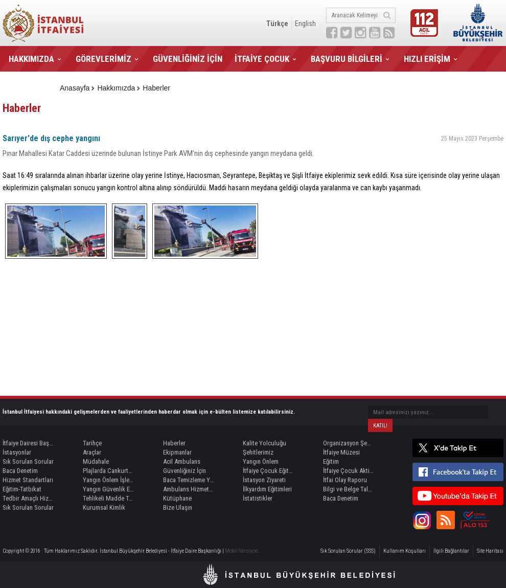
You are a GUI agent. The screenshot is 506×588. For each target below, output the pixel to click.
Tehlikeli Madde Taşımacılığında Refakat (108, 498)
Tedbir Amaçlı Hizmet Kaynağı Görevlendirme (28, 498)
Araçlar (92, 452)
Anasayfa (74, 88)
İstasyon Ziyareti (264, 480)
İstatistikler (257, 498)
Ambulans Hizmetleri (188, 489)
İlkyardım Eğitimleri (267, 489)
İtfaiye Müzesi (341, 452)
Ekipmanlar (177, 452)
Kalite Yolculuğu (264, 443)
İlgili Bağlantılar (451, 551)
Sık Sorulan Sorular (28, 461)
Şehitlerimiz (258, 452)
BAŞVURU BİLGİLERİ (346, 59)
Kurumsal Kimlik (104, 507)
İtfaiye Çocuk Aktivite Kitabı (348, 470)
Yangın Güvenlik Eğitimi (108, 489)
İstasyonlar (17, 452)
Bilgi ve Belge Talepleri (348, 489)
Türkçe (277, 23)
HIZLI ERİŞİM (427, 59)
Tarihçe (92, 443)
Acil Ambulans (181, 461)
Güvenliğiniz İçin (184, 470)
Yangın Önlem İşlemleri (108, 480)
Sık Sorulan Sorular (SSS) (348, 551)
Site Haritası (490, 551)
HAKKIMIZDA (31, 59)
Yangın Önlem (261, 461)
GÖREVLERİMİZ (103, 59)
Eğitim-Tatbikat (22, 489)
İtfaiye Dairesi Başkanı (28, 443)
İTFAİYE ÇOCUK (262, 59)
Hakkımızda (116, 88)
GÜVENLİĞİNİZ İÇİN (187, 59)
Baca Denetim (20, 470)
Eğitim (331, 461)
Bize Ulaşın (177, 507)
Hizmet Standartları (28, 480)
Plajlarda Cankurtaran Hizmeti (108, 470)
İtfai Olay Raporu (345, 480)
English (305, 23)
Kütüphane (177, 498)
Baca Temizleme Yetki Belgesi (188, 480)
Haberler (156, 88)
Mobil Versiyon (241, 551)
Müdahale (96, 461)
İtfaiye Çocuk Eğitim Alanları (268, 470)
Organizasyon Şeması (348, 443)
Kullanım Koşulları (404, 551)
